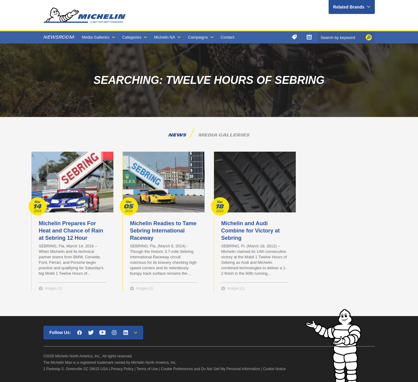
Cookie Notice (274, 369)
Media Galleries (95, 37)
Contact (227, 37)
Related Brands (348, 7)
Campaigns (198, 37)
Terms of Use (147, 369)
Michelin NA (164, 37)
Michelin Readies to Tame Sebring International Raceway (163, 230)
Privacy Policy (122, 369)
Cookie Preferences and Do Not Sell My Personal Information (210, 369)
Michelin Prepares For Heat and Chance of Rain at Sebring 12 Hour (71, 230)
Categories (131, 37)
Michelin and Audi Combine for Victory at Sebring (250, 230)
